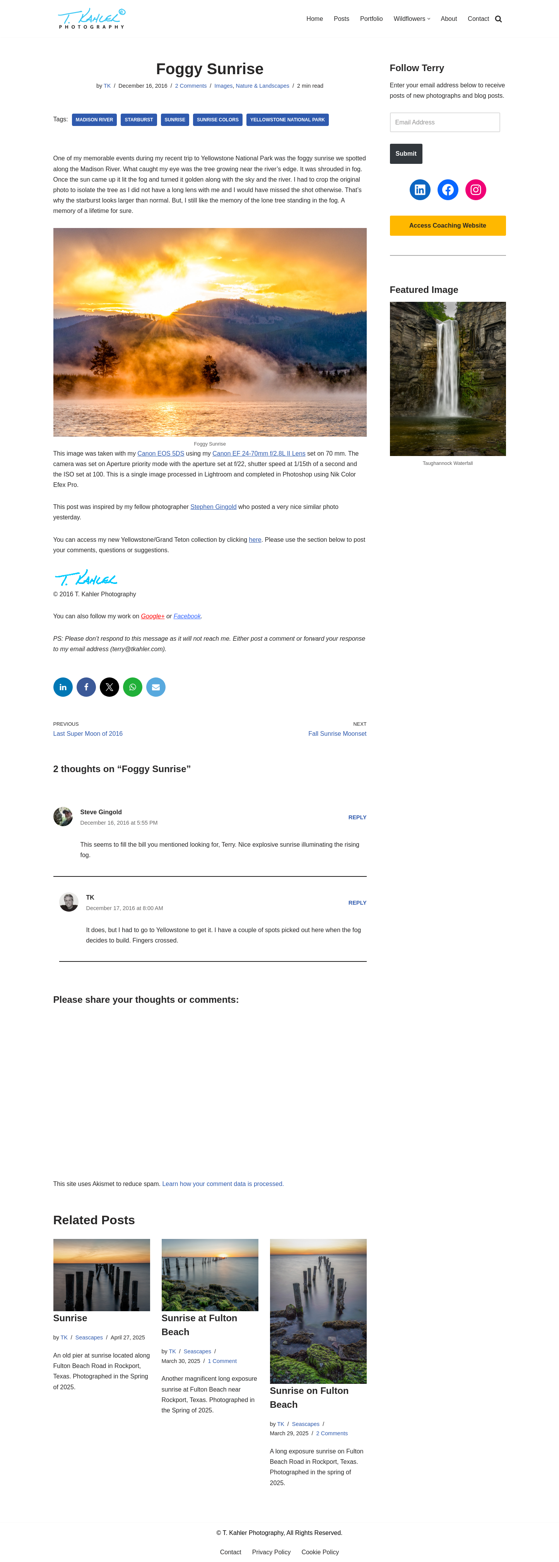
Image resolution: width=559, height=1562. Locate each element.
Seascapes (89, 1337)
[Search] (498, 18)
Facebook (187, 616)
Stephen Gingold (213, 507)
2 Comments (191, 86)
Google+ (153, 616)
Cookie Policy (320, 1552)
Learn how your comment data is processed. (223, 1184)
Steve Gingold (101, 812)
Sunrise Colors (218, 120)
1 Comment (222, 1361)
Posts (341, 18)
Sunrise (175, 120)
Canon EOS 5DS (160, 453)
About (449, 18)
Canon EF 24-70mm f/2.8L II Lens (258, 453)
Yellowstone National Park (287, 120)
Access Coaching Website (447, 225)
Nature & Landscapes (262, 86)
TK (107, 86)
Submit (406, 153)
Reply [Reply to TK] (358, 903)
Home (314, 18)
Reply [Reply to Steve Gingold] (358, 817)
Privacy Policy (271, 1552)
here (255, 539)
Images (223, 86)
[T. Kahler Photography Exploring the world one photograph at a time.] (92, 18)
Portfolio (371, 18)
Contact (478, 18)
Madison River (94, 120)
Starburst (139, 120)
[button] (428, 18)
